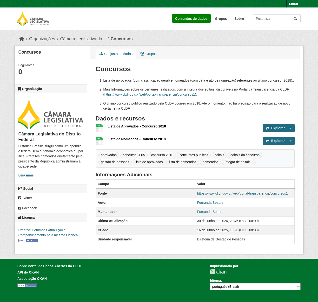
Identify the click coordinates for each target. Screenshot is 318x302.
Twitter (25, 198)
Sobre (239, 19)
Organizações (42, 38)
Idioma (215, 280)
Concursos (121, 38)
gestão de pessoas (115, 162)
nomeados (210, 162)
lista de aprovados (149, 162)
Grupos (221, 19)
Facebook (27, 208)
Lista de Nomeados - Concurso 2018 (137, 139)
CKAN (218, 271)
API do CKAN (28, 272)
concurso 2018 (162, 155)
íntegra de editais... (239, 162)
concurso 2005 (134, 155)
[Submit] (295, 18)
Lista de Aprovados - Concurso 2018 (137, 126)
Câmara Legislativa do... (83, 38)
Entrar (293, 4)
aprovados (109, 155)
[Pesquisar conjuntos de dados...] (277, 18)
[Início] (21, 38)
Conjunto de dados (115, 54)
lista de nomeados (182, 162)
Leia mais (26, 175)
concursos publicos (193, 155)
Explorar (275, 128)
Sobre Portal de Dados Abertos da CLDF (49, 266)
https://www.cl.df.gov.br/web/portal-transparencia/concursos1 (149, 94)
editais (219, 155)
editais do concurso (245, 155)
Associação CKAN (32, 279)
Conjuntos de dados (191, 19)
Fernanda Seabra (210, 202)
